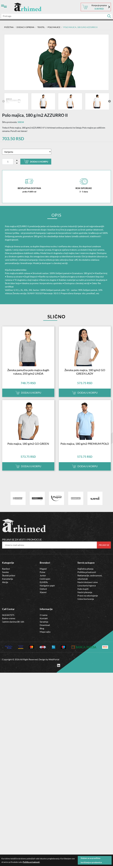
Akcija (5, 582)
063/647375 (8, 615)
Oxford (43, 588)
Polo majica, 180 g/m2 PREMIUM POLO (85, 443)
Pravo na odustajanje (87, 595)
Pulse (42, 572)
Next (109, 101)
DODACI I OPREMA (25, 27)
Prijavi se (104, 545)
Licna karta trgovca (86, 585)
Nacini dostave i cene (87, 582)
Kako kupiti (83, 588)
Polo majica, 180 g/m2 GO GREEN (28, 443)
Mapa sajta (45, 631)
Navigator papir (47, 585)
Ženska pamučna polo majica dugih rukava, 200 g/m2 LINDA (28, 371)
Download (45, 625)
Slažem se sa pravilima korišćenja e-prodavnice (91, 860)
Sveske (5, 572)
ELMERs (44, 582)
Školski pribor (8, 575)
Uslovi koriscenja (85, 599)
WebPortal (54, 659)
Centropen (45, 578)
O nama (43, 615)
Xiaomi (43, 592)
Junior (43, 575)
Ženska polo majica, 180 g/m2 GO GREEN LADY (84, 371)
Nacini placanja (84, 592)
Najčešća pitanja (85, 568)
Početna (9, 27)
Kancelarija (7, 578)
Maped (43, 568)
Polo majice (54, 27)
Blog (42, 628)
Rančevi (6, 568)
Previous (3, 101)
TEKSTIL (41, 27)
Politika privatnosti (86, 572)
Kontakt (44, 618)
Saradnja (44, 621)
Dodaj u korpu (36, 161)
